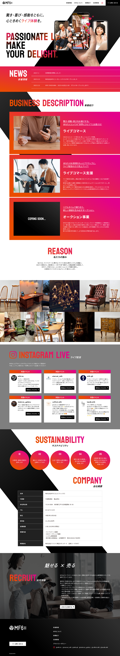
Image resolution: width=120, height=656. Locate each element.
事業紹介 (88, 3)
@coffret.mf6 (96, 647)
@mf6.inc (59, 647)
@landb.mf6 (104, 647)
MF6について (78, 3)
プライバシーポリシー (59, 644)
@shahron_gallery (85, 647)
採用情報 (96, 3)
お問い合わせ (113, 3)
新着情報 (69, 3)
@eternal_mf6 (67, 647)
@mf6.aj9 (75, 647)
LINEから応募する (67, 607)
